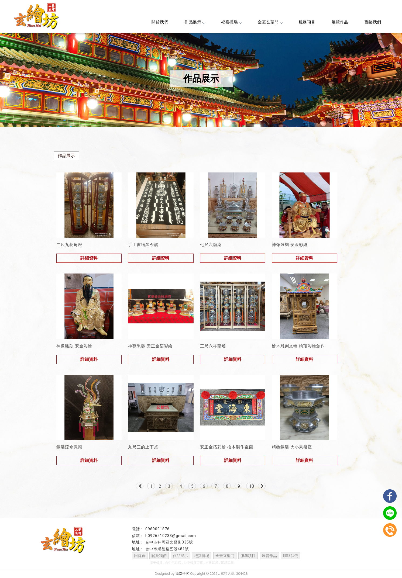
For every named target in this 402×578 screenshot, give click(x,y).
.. (219, 574)
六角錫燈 (211, 563)
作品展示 (194, 22)
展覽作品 (340, 22)
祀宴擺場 (231, 22)
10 (251, 486)
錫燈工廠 (227, 563)
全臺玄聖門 (270, 22)
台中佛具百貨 (193, 563)
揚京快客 (182, 574)
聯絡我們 (373, 22)
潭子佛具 (156, 563)
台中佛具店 (173, 563)
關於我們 (160, 22)
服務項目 (307, 22)
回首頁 (139, 555)
